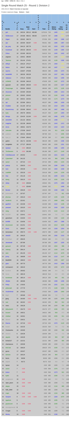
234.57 (28, 130)
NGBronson (9, 36)
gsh (7, 32)
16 (17, 43)
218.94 (22, 218)
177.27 (22, 144)
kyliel (7, 375)
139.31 (22, 319)
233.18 (22, 172)
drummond (9, 225)
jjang (7, 298)
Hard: (27, 12)
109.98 (22, 344)
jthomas (8, 197)
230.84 (22, 88)
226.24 (22, 64)
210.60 (22, 92)
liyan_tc (8, 137)
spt (6, 102)
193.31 (22, 134)
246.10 (28, 81)
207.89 (22, 242)
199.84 (22, 85)
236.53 (22, 165)
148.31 (22, 312)
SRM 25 (12, 1)
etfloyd (8, 64)
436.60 (34, 36)
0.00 (35, 43)
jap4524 (8, 204)
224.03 (22, 116)
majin (7, 393)
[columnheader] (3, 22)
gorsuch (8, 246)
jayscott (8, 85)
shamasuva (9, 344)
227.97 (22, 193)
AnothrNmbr (9, 291)
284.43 (28, 50)
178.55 (22, 284)
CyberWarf (9, 158)
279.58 (28, 71)
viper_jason (9, 383)
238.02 (28, 88)
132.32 (22, 327)
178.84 (22, 137)
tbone (7, 274)
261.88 (28, 151)
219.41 (22, 214)
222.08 (22, 204)
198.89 (22, 256)
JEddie (8, 281)
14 (17, 60)
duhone (8, 354)
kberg (7, 179)
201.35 (22, 253)
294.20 (28, 148)
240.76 (22, 113)
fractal (7, 327)
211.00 (22, 106)
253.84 (28, 92)
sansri (7, 162)
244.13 (22, 46)
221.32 (22, 120)
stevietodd (9, 242)
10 (17, 32)
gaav (7, 263)
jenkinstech (9, 193)
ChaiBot (8, 106)
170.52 (22, 291)
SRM (6, 1)
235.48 (22, 169)
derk (7, 253)
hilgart (7, 39)
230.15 (22, 179)
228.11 (28, 102)
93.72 (23, 361)
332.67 (28, 43)
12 (17, 50)
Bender (8, 190)
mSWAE (8, 81)
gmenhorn (9, 218)
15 (17, 183)
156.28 (22, 305)
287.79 (28, 46)
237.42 (22, 162)
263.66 (28, 67)
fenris (7, 358)
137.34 (22, 323)
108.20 (22, 348)
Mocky (8, 414)
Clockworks (9, 330)
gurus (7, 351)
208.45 (22, 239)
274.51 (28, 60)
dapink (8, 361)
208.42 (28, 109)
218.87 (22, 71)
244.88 (22, 36)
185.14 (22, 277)
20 (17, 81)
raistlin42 (8, 200)
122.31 (22, 341)
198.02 (22, 260)
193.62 (22, 270)
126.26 (22, 337)
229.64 (28, 183)
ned (7, 302)
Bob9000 (8, 260)
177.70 (22, 288)
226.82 (22, 39)
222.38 (22, 123)
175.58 (22, 130)
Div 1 (18, 1)
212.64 (28, 116)
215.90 (22, 53)
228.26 (22, 190)
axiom (7, 368)
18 (17, 46)
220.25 (22, 207)
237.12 (28, 106)
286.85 (28, 57)
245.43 (22, 50)
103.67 (22, 351)
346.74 (28, 39)
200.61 (28, 113)
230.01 (22, 99)
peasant (8, 207)
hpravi (7, 365)
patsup (8, 165)
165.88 (22, 295)
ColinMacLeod (10, 155)
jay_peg (8, 46)
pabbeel (8, 134)
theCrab (8, 348)
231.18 (22, 176)
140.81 (22, 316)
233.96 (22, 109)
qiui (7, 43)
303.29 (28, 74)
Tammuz (8, 60)
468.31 (28, 36)
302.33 (28, 53)
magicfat (8, 123)
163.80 (22, 298)
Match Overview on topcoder (19, 9)
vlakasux (8, 78)
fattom (8, 67)
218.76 (28, 127)
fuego (7, 186)
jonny (7, 256)
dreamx (8, 334)
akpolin (8, 337)
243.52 (22, 155)
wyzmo (8, 71)
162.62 (22, 302)
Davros (8, 323)
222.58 (28, 141)
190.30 (22, 74)
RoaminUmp (10, 109)
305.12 (28, 32)
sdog (7, 211)
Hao (7, 176)
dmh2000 (9, 120)
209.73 (22, 232)
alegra (8, 386)
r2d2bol (8, 316)
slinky (7, 183)
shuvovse (9, 92)
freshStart (9, 239)
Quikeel (8, 148)
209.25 (22, 235)
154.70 (22, 309)
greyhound (9, 404)
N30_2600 (9, 390)
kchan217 (9, 341)
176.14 (22, 78)
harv (7, 169)
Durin (7, 228)
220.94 (22, 43)
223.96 (22, 102)
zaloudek (8, 130)
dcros (7, 127)
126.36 (22, 334)
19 (17, 99)
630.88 (34, 32)
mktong (8, 249)
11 (17, 39)
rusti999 (8, 172)
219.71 (22, 211)
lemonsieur (9, 232)
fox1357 (8, 214)
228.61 (22, 57)
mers (7, 305)
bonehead (9, 277)
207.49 (22, 246)
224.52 (28, 99)
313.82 (28, 78)
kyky (7, 113)
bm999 (8, 221)
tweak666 (9, 74)
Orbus (7, 53)
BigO (7, 295)
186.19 (22, 274)
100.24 (22, 354)
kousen (8, 312)
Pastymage (9, 88)
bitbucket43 (9, 309)
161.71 (22, 141)
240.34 (22, 32)
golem (7, 141)
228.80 (28, 186)
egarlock (8, 400)
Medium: (22, 12)
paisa (7, 99)
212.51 (22, 225)
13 (17, 116)
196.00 (28, 123)
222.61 (22, 200)
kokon (7, 372)
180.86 (22, 281)
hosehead (9, 50)
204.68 (28, 134)
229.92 (28, 95)
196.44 (22, 267)
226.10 (22, 197)
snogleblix (9, 144)
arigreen (8, 57)
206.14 (22, 249)
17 (17, 36)
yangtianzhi (9, 379)
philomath (9, 288)
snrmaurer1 (9, 267)
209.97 (22, 228)
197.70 (22, 263)
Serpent (8, 397)
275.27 (28, 64)
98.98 (23, 358)
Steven (8, 319)
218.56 (22, 221)
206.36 (28, 144)
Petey (7, 284)
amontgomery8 (10, 407)
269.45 (28, 85)
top (2, 1)
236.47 (22, 67)
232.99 (22, 81)
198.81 (22, 127)
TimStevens (9, 151)
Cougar (8, 411)
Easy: (16, 12)
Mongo (8, 116)
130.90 (22, 330)
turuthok (8, 270)
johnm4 (8, 95)
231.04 (22, 60)
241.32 (22, 158)
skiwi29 (8, 235)
